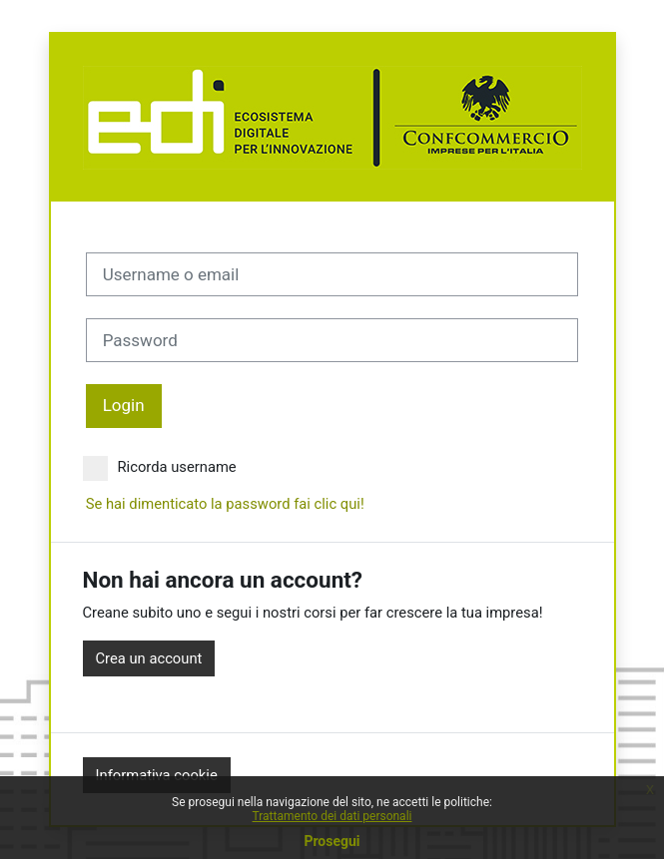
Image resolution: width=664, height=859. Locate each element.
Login (124, 405)
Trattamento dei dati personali (332, 816)
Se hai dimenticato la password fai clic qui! (225, 504)
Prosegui (331, 841)
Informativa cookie (157, 775)
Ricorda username (160, 467)
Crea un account (149, 658)
